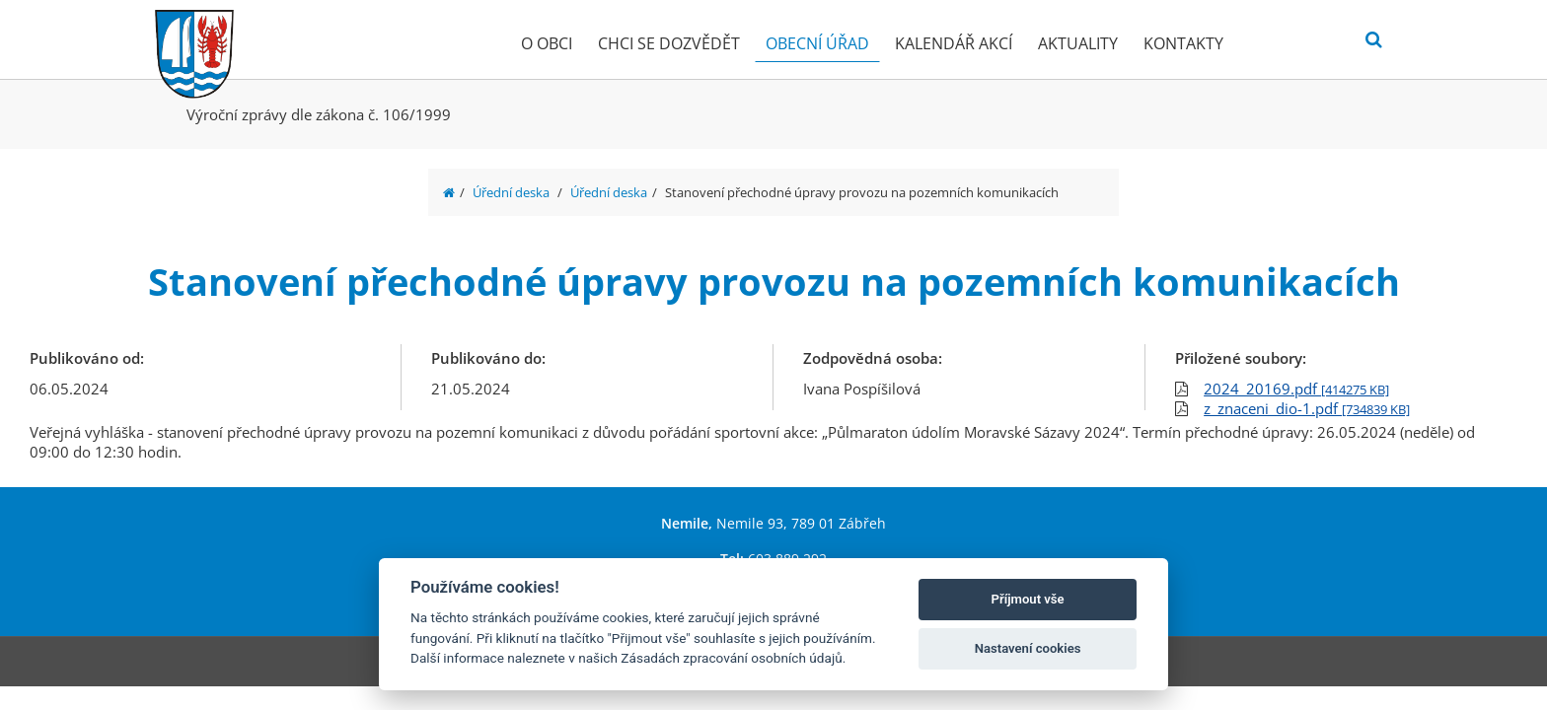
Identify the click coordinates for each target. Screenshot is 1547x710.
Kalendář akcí (953, 43)
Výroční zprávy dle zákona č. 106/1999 (318, 114)
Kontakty (1183, 43)
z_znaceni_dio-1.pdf (1307, 408)
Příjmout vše (1028, 599)
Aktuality (1078, 43)
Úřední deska (511, 192)
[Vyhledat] (1373, 40)
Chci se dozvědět (669, 43)
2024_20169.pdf (1296, 388)
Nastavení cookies (1028, 648)
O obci (546, 43)
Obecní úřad (817, 43)
